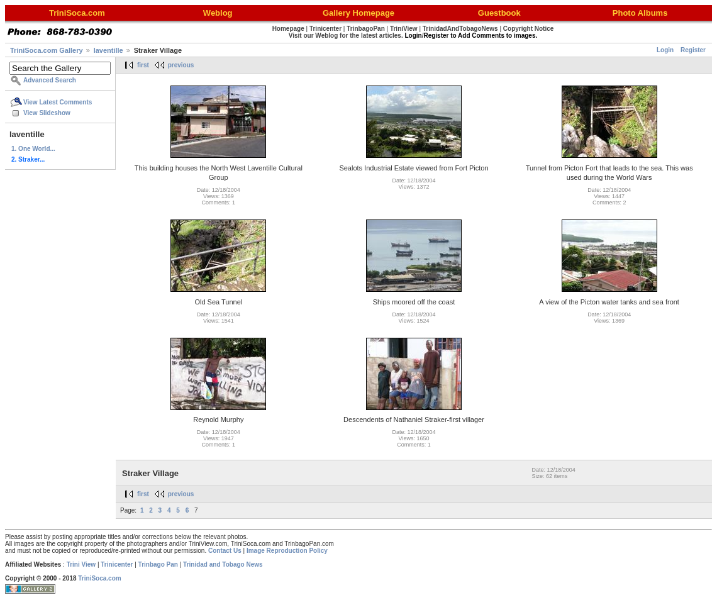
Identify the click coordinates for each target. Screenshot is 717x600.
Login (665, 50)
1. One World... (33, 148)
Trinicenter (117, 564)
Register (693, 50)
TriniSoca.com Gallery (46, 50)
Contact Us (225, 550)
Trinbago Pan (158, 564)
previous (181, 65)
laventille (108, 50)
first (143, 65)
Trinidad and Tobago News (223, 564)
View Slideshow (46, 112)
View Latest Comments (57, 102)
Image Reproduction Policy (287, 550)
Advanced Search (49, 80)
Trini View (81, 564)
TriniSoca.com (99, 578)
